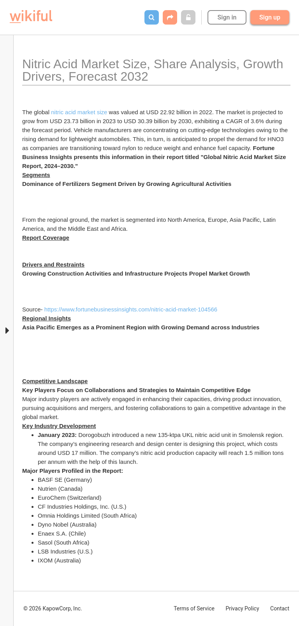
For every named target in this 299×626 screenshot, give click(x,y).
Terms (194, 608)
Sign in (226, 17)
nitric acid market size (79, 112)
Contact (279, 608)
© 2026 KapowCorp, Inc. (52, 608)
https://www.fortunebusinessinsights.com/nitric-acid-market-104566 (130, 309)
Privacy (242, 608)
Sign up (269, 17)
